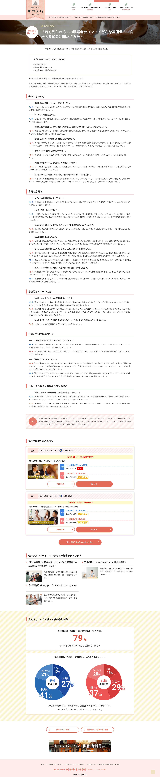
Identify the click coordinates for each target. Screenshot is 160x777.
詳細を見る (60, 484)
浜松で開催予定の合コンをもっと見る (79, 543)
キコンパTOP (53, 17)
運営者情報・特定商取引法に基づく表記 (111, 762)
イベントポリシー (126, 8)
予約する (94, 484)
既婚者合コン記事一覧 (66, 17)
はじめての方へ (79, 762)
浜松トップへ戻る (63, 731)
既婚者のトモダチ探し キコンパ (35, 10)
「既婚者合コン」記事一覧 (90, 8)
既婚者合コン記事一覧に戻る (98, 731)
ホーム (73, 8)
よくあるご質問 (110, 8)
